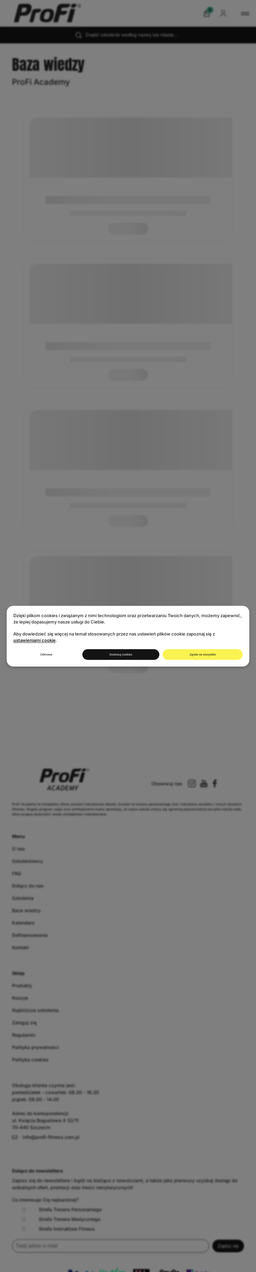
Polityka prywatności (35, 1047)
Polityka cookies (30, 1059)
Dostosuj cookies (120, 654)
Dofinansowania (30, 935)
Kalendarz (23, 923)
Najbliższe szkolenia (35, 1010)
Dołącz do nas (28, 885)
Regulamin (23, 1035)
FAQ (16, 873)
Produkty (22, 985)
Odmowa (46, 654)
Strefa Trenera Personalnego (62, 1209)
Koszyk (20, 998)
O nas (18, 848)
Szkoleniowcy (27, 861)
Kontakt (20, 947)
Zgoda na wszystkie (202, 654)
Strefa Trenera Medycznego (61, 1219)
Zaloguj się (24, 1022)
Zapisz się (228, 1246)
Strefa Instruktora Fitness (58, 1229)
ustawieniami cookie (34, 640)
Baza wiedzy (26, 910)
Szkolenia (23, 898)
